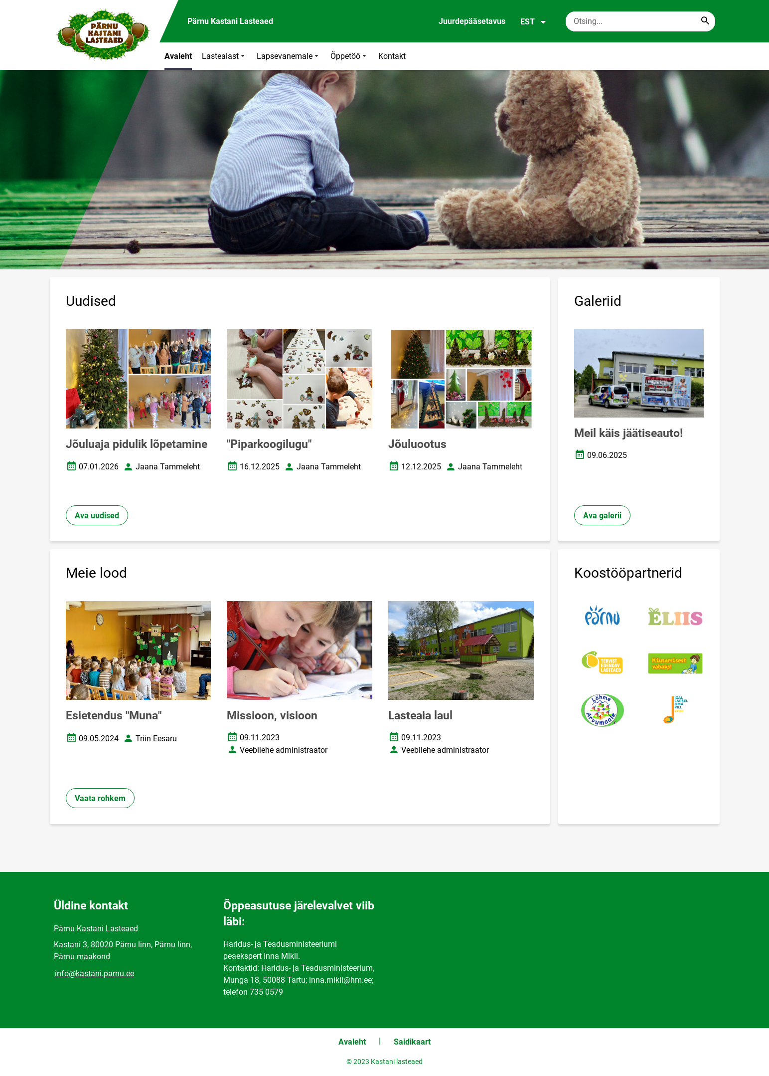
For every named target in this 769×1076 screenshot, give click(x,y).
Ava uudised (97, 515)
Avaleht (178, 56)
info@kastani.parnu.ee (94, 973)
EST (533, 22)
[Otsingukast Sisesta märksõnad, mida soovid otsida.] (640, 21)
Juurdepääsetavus (472, 21)
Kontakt (392, 56)
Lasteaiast (224, 56)
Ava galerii (602, 515)
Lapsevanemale (288, 56)
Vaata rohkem (100, 798)
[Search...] (705, 21)
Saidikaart (412, 1042)
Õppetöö (349, 56)
